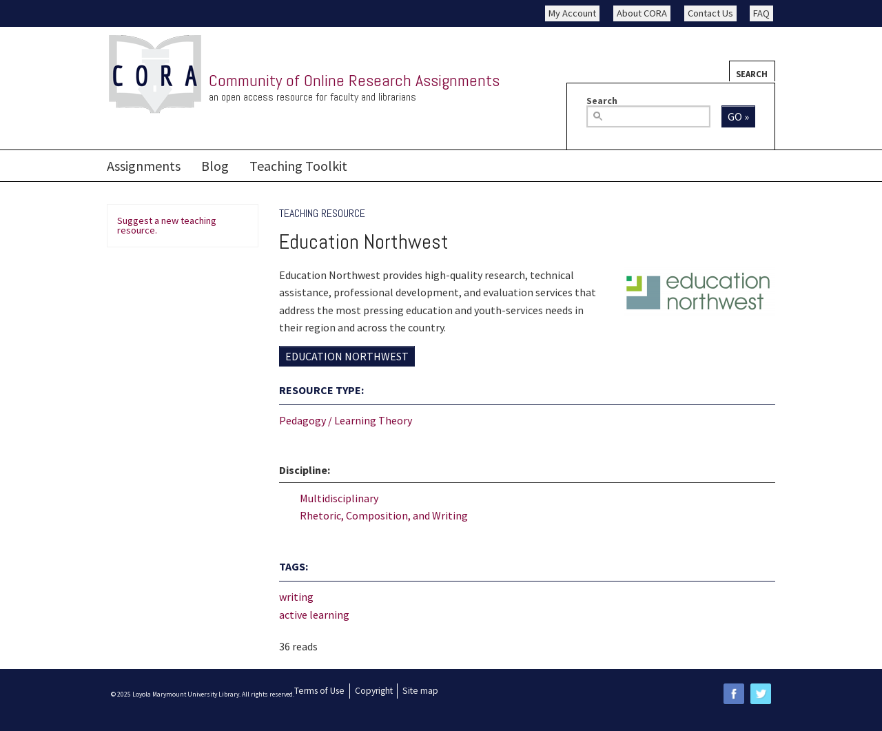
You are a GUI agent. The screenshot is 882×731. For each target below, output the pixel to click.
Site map (420, 691)
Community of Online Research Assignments (354, 80)
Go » (738, 116)
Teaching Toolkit (298, 165)
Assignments (144, 165)
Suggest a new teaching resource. (166, 225)
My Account (572, 13)
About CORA (642, 13)
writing (296, 597)
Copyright (374, 691)
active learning (314, 614)
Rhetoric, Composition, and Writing (384, 515)
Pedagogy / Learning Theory (345, 420)
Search (752, 73)
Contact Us (710, 13)
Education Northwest (347, 356)
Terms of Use (319, 691)
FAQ (761, 13)
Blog (215, 165)
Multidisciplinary (339, 498)
